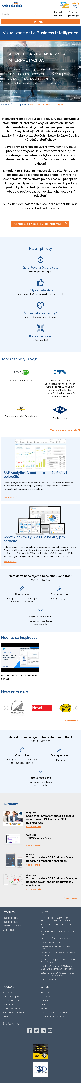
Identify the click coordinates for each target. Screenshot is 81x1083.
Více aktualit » (71, 898)
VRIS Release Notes (11, 1008)
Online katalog (9, 930)
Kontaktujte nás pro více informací (38, 224)
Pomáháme (46, 1000)
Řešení (4, 104)
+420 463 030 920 (71, 12)
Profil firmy (45, 996)
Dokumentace (9, 1004)
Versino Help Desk (11, 1000)
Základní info (8, 992)
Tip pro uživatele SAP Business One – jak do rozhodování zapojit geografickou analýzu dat (51, 882)
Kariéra (44, 1008)
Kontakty (45, 992)
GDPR (5, 1016)
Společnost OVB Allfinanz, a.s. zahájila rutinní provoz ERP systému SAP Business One (50, 819)
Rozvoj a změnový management (55, 938)
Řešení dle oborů (10, 918)
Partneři (44, 1004)
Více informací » (33, 826)
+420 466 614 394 (71, 16)
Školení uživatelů (48, 980)
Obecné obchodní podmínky (54, 1012)
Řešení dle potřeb (19, 104)
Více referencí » (72, 721)
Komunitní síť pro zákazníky (15, 1012)
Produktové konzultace (51, 942)
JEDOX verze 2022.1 (38, 838)
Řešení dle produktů (12, 926)
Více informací (10, 497)
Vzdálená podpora (11, 996)
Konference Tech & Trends (52, 1016)
